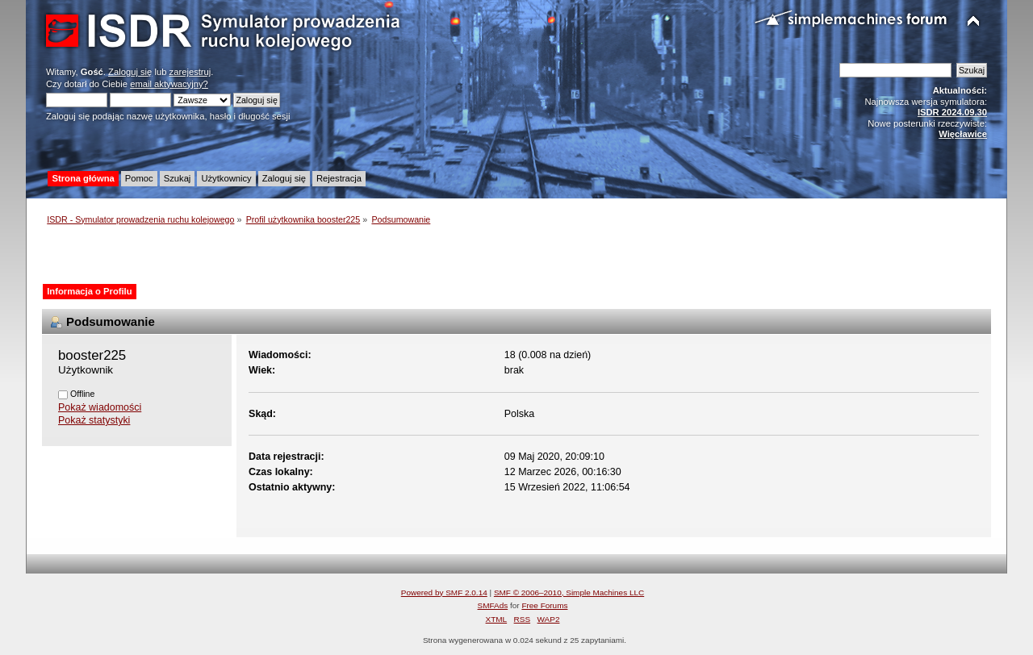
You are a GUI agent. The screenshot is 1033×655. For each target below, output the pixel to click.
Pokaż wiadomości (99, 407)
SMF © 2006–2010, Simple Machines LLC (569, 592)
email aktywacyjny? (169, 84)
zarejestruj (190, 72)
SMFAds (493, 605)
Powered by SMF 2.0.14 (444, 592)
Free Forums (544, 605)
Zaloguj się (130, 72)
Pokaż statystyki (94, 420)
